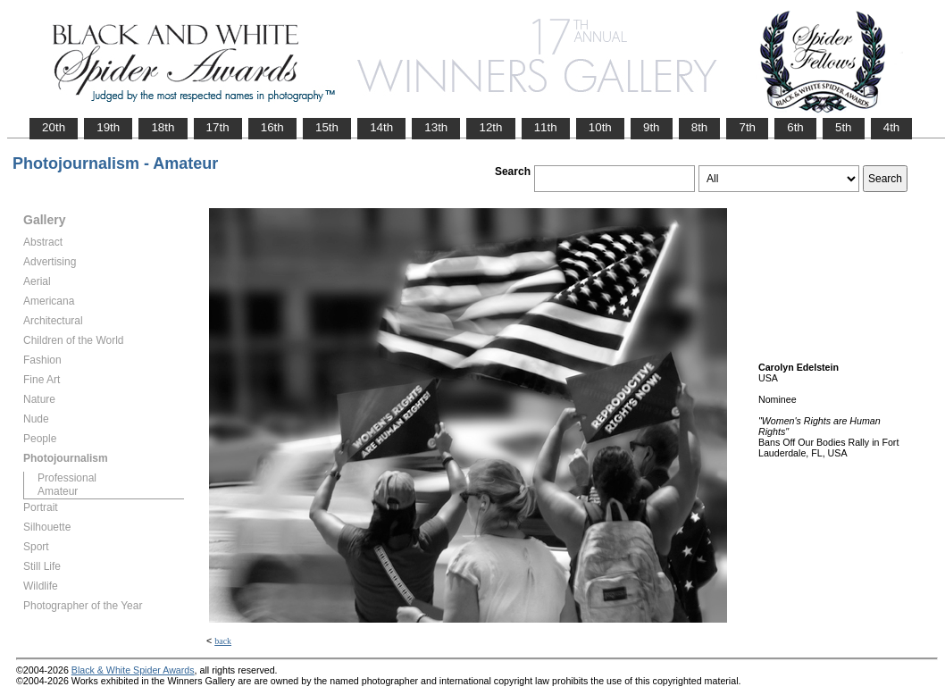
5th (843, 127)
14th (381, 127)
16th (272, 127)
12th (490, 127)
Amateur (58, 491)
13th (435, 127)
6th (795, 127)
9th (651, 127)
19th (108, 127)
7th (747, 127)
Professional (67, 478)
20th (53, 127)
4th (892, 127)
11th (545, 127)
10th (600, 127)
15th (326, 127)
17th (218, 127)
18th (162, 127)
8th (700, 127)
